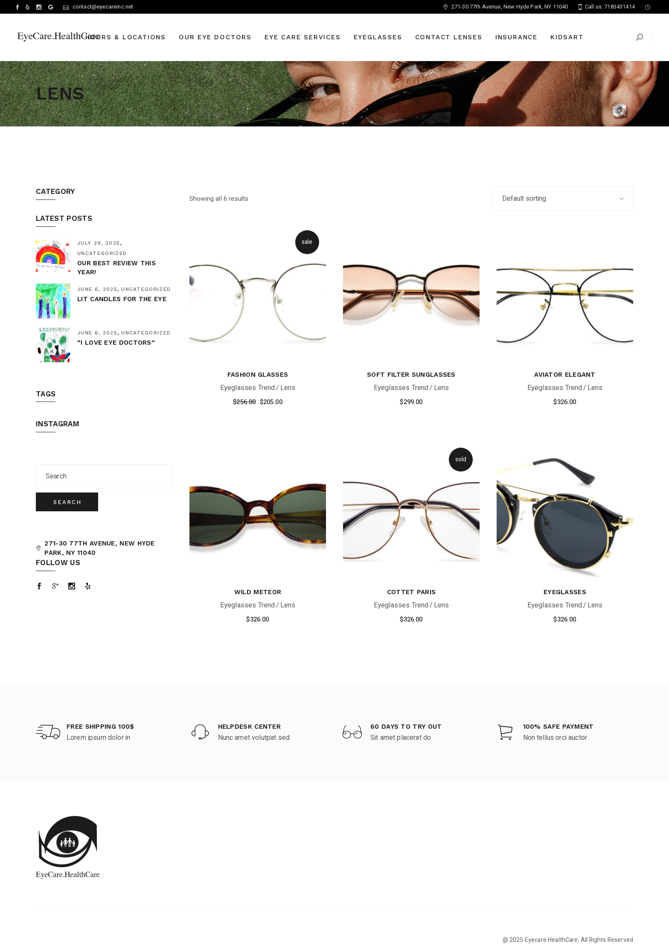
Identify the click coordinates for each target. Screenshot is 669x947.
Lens (288, 388)
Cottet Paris (411, 592)
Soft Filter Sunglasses (411, 374)
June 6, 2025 (97, 289)
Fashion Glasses (257, 374)
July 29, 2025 (98, 243)
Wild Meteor (257, 592)
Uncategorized (102, 253)
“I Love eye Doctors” (116, 342)
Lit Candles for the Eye (121, 299)
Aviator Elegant (565, 374)
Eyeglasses (565, 592)
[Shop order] (562, 199)
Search (67, 502)
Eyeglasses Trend (247, 388)
